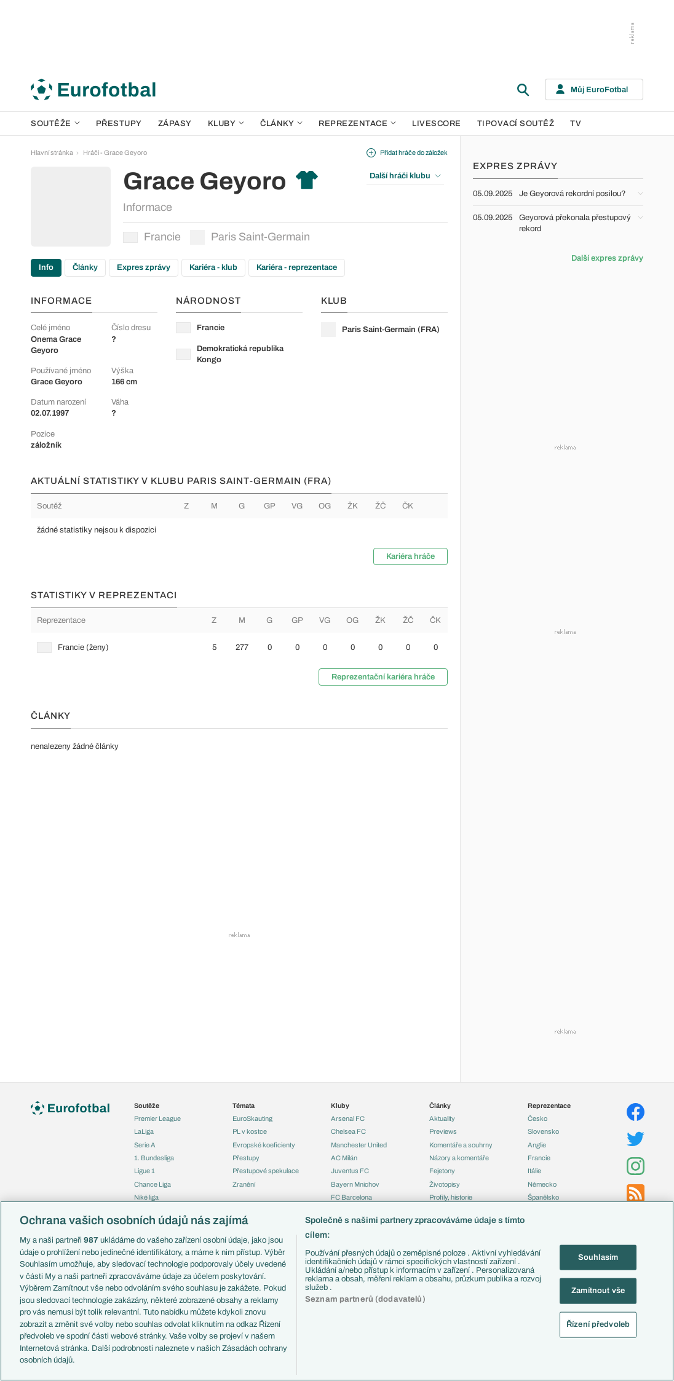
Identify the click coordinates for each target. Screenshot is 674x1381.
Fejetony (442, 1170)
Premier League (157, 1118)
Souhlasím (598, 1256)
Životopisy (444, 1184)
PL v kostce (249, 1131)
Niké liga (146, 1197)
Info (46, 267)
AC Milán (344, 1157)
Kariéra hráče (410, 556)
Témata (243, 1105)
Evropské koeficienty (263, 1145)
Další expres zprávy (607, 258)
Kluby (226, 123)
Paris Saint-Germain (250, 237)
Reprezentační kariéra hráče (383, 677)
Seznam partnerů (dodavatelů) (365, 1299)
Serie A (145, 1145)
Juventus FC (350, 1170)
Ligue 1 (144, 1170)
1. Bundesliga (154, 1157)
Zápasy (175, 123)
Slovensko (543, 1131)
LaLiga (144, 1131)
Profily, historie (450, 1197)
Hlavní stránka (52, 152)
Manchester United (359, 1145)
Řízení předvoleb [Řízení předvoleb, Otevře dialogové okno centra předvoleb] (598, 1324)
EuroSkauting (252, 1118)
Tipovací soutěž (516, 123)
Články (85, 267)
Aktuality (442, 1118)
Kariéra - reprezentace (296, 267)
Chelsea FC (348, 1131)
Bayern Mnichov (355, 1184)
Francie (152, 237)
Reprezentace (357, 123)
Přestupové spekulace (265, 1170)
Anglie (537, 1145)
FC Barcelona (351, 1197)
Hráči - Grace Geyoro (115, 152)
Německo (542, 1184)
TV (575, 123)
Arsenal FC (348, 1118)
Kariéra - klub (213, 267)
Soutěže (55, 123)
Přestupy (119, 123)
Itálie (534, 1170)
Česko (537, 1118)
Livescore (436, 123)
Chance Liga (152, 1184)
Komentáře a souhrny (461, 1145)
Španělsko (543, 1197)
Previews (443, 1131)
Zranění (243, 1184)
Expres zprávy (143, 267)
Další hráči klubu (405, 176)
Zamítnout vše (598, 1290)
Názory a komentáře (459, 1157)
